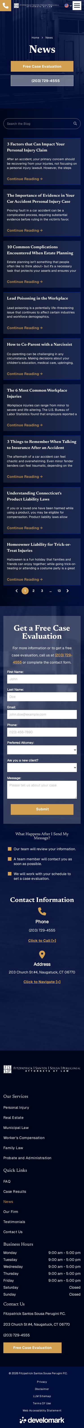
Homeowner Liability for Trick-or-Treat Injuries (39, 548)
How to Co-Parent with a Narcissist (39, 345)
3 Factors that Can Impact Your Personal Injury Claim (36, 147)
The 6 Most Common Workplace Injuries (37, 394)
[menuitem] (42, 1107)
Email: (11, 707)
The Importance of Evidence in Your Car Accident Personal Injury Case (41, 199)
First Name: (15, 672)
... (51, 591)
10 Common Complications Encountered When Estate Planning (40, 250)
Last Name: (15, 690)
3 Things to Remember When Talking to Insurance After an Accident (41, 445)
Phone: (12, 725)
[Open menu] (77, 5)
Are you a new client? (22, 760)
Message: (14, 778)
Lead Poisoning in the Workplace (37, 299)
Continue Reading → (25, 179)
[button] (68, 6)
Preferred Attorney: (20, 743)
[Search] (42, 123)
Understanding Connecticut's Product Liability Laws (34, 497)
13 (59, 591)
